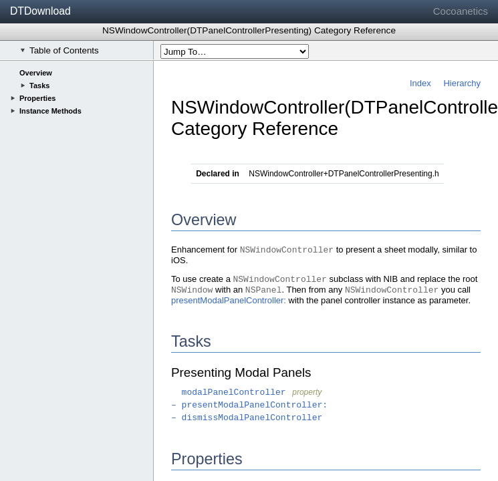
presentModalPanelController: (228, 300)
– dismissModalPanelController (246, 418)
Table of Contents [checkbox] (59, 50)
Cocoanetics (460, 11)
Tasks (39, 86)
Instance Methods (50, 111)
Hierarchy (462, 83)
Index (420, 83)
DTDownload (40, 11)
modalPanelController (228, 392)
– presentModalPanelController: (249, 405)
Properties (37, 98)
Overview (35, 73)
